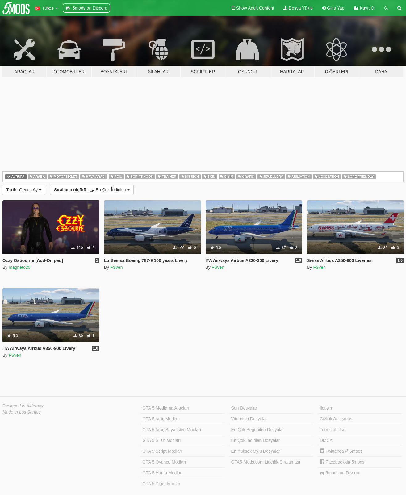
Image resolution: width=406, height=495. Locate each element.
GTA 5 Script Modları (162, 451)
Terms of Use (332, 429)
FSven (116, 267)
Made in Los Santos (21, 412)
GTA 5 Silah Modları (161, 440)
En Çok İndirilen (92, 189)
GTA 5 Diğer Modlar (161, 483)
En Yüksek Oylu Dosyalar (255, 451)
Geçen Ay (23, 189)
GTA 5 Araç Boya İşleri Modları (171, 429)
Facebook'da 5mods (342, 462)
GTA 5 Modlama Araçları (165, 408)
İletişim (326, 408)
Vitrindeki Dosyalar (249, 418)
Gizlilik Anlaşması (337, 418)
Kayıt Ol (364, 8)
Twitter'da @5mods (341, 451)
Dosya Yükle (298, 8)
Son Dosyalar (244, 408)
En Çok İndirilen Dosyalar (255, 440)
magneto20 (19, 267)
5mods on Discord (340, 473)
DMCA (326, 440)
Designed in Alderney (23, 405)
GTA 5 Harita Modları (162, 472)
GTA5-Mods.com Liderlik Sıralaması (265, 462)
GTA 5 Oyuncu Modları (164, 462)
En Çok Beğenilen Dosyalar (257, 429)
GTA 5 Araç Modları (161, 418)
